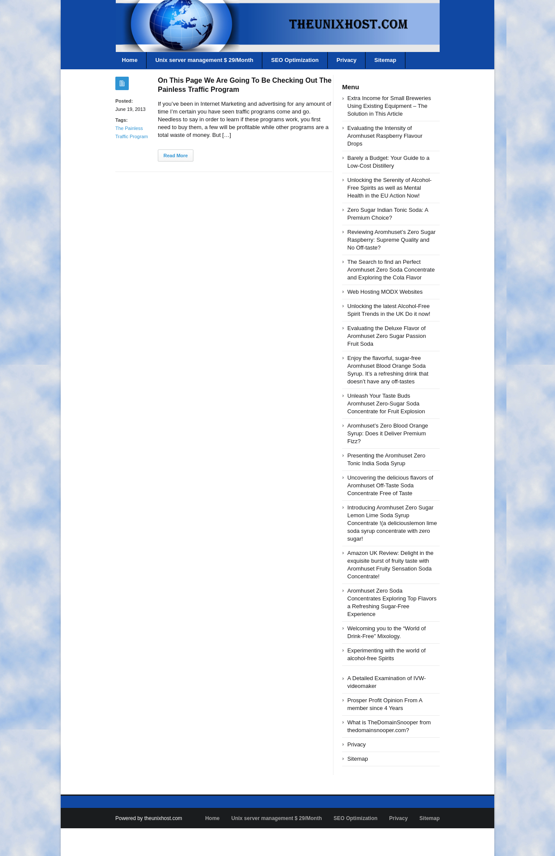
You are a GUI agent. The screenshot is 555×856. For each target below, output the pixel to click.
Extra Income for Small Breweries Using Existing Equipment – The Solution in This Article (389, 106)
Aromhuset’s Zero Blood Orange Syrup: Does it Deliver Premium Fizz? (387, 433)
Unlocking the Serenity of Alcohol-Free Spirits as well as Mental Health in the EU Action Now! (389, 188)
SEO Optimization (295, 60)
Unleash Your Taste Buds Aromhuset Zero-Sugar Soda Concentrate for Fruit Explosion (386, 403)
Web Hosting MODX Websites (385, 292)
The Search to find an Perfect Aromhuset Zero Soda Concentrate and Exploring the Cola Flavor (391, 270)
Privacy (346, 60)
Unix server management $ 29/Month (204, 60)
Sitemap (385, 60)
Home (129, 60)
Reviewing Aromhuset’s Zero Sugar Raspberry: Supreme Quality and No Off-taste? (391, 240)
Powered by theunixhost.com (148, 818)
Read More (175, 155)
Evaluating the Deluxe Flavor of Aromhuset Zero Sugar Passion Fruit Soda (386, 336)
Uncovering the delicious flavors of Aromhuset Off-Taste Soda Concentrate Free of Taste (390, 485)
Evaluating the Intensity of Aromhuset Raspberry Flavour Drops (384, 136)
